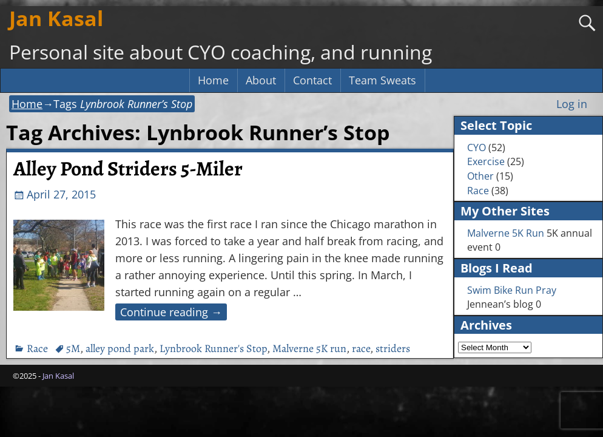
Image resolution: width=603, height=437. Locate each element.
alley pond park (120, 348)
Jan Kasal (56, 18)
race (361, 348)
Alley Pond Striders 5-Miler (128, 169)
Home (213, 80)
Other (480, 176)
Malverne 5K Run (505, 233)
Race (37, 348)
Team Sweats (382, 80)
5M (73, 348)
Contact (312, 80)
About (261, 80)
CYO (476, 147)
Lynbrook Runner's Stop (213, 348)
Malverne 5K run (309, 348)
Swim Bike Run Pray (511, 290)
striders (393, 348)
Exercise (486, 161)
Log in (571, 104)
